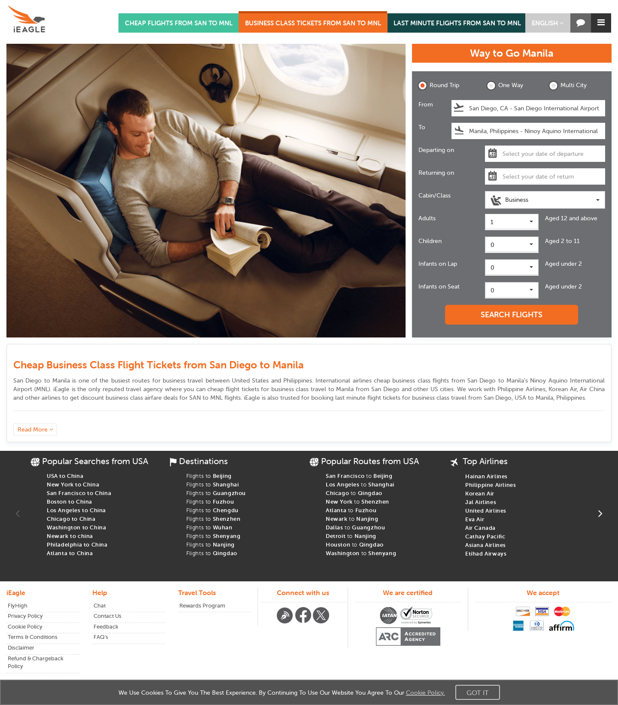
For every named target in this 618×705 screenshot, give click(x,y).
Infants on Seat (439, 286)
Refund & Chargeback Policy (36, 662)
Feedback (106, 626)
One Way (504, 86)
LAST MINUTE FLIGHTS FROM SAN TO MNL (457, 23)
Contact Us (107, 616)
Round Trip (438, 86)
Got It (478, 692)
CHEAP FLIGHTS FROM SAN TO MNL (179, 23)
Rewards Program (202, 605)
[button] (547, 23)
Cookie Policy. (425, 692)
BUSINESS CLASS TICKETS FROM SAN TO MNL (313, 23)
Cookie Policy (25, 626)
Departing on (436, 150)
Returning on (436, 172)
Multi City (567, 86)
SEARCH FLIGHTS (511, 314)
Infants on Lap (437, 263)
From (425, 104)
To (421, 127)
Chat (100, 605)
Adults (427, 218)
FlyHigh (17, 605)
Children (430, 241)
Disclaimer (21, 647)
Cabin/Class (434, 195)
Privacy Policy (25, 616)
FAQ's (101, 637)
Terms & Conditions (33, 637)
